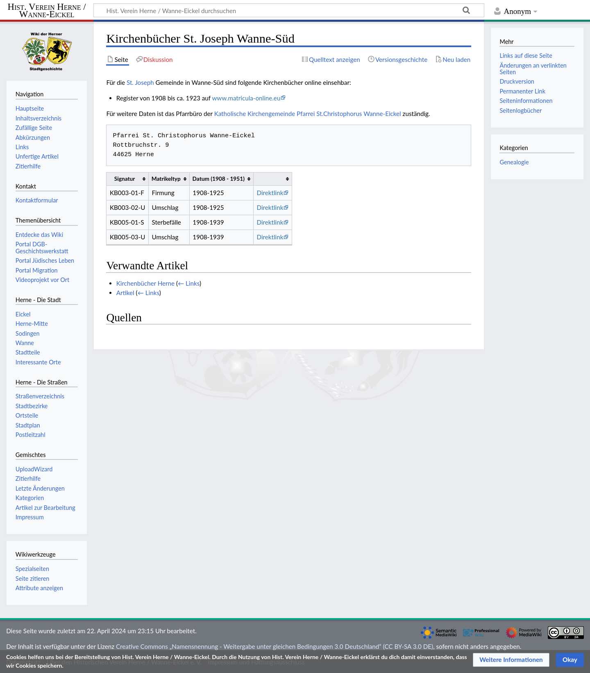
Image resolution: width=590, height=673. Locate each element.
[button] (511, 660)
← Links (189, 283)
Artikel (125, 292)
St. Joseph (140, 82)
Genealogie (514, 162)
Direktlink (270, 192)
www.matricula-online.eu (246, 98)
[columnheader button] (272, 178)
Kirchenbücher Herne (145, 283)
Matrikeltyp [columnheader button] (166, 178)
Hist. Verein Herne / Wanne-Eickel (47, 10)
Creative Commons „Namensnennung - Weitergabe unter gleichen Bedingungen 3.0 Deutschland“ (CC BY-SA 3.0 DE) (274, 646)
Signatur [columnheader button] (124, 178)
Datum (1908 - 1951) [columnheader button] (219, 178)
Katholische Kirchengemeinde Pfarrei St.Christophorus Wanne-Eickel (307, 113)
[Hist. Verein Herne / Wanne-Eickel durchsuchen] (289, 10)
